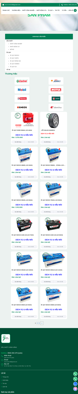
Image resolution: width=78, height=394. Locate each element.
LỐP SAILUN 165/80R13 (48, 130)
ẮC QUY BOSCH (14, 55)
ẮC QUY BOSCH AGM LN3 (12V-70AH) (23, 235)
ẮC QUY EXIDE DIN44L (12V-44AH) (22, 130)
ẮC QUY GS (13, 66)
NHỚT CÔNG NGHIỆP (28, 10)
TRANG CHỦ (6, 10)
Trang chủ (6, 377)
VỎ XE (8, 69)
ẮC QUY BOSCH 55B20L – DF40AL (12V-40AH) (52, 165)
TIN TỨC (57, 10)
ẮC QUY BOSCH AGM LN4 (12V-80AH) (52, 235)
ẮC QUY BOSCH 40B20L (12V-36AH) (22, 165)
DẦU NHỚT (10, 41)
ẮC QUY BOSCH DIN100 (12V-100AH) (22, 270)
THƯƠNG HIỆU (16, 10)
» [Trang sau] (41, 323)
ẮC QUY (50, 10)
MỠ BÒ (12, 49)
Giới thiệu (5, 380)
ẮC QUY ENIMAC (14, 63)
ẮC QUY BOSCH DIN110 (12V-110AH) (51, 270)
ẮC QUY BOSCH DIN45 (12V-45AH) (22, 305)
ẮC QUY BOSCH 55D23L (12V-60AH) (22, 200)
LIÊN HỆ (70, 10)
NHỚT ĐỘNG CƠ (41, 10)
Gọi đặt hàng (18, 142)
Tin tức (5, 383)
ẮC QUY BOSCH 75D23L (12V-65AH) (51, 200)
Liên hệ (5, 386)
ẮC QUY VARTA (14, 58)
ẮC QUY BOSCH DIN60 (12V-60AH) (51, 305)
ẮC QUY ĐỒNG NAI (15, 61)
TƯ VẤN (64, 10)
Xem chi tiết (31, 142)
